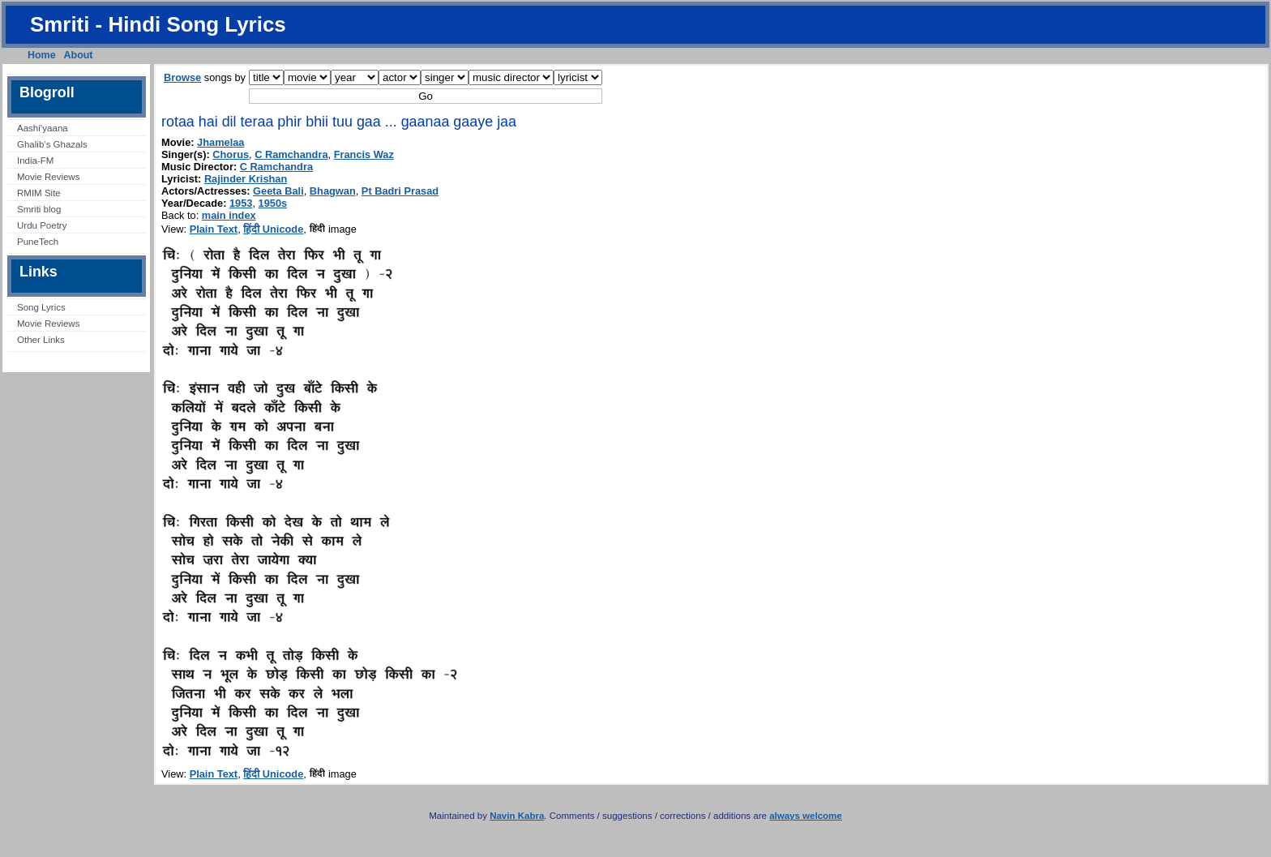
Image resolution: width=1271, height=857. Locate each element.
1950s (273, 203)
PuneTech (37, 241)
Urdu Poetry (41, 225)
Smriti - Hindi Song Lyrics (158, 24)
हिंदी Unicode (273, 229)
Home (42, 55)
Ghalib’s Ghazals (52, 144)
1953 (240, 203)
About (78, 55)
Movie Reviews (48, 177)
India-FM (35, 160)
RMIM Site (39, 193)
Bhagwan (333, 191)
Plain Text (214, 229)
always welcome (805, 816)
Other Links (41, 340)
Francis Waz (364, 154)
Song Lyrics (41, 307)
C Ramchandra (291, 154)
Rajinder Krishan (245, 179)
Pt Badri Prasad (400, 191)
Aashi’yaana (42, 128)
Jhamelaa (220, 142)
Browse (182, 77)
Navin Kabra (517, 816)
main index (229, 215)
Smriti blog (39, 209)
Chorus (230, 154)
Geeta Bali (278, 191)
